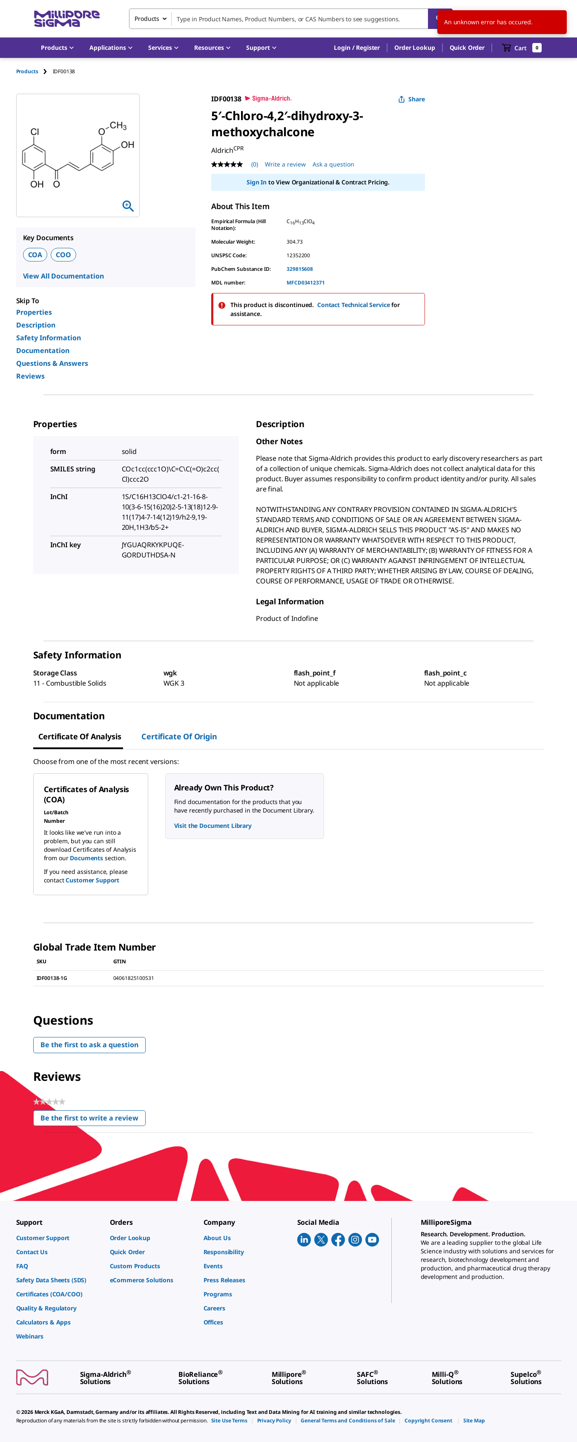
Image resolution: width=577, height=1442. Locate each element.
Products (27, 71)
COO (63, 254)
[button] (357, 47)
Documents (86, 858)
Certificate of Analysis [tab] (79, 736)
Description (35, 325)
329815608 (300, 269)
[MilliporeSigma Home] (67, 19)
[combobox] (291, 19)
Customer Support (92, 880)
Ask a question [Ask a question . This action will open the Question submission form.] (333, 164)
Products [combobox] (147, 18)
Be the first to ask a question (89, 1044)
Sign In (257, 182)
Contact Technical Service (353, 305)
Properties (34, 312)
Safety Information (48, 337)
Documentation (42, 350)
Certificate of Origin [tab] (179, 736)
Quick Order (467, 47)
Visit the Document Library (213, 826)
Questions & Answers (52, 363)
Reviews (30, 376)
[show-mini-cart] (522, 48)
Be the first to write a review (93, 1119)
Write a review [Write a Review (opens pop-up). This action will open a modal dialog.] (285, 164)
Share (411, 99)
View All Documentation (63, 276)
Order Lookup (414, 47)
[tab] (34, 71)
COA (35, 254)
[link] (58, 1238)
